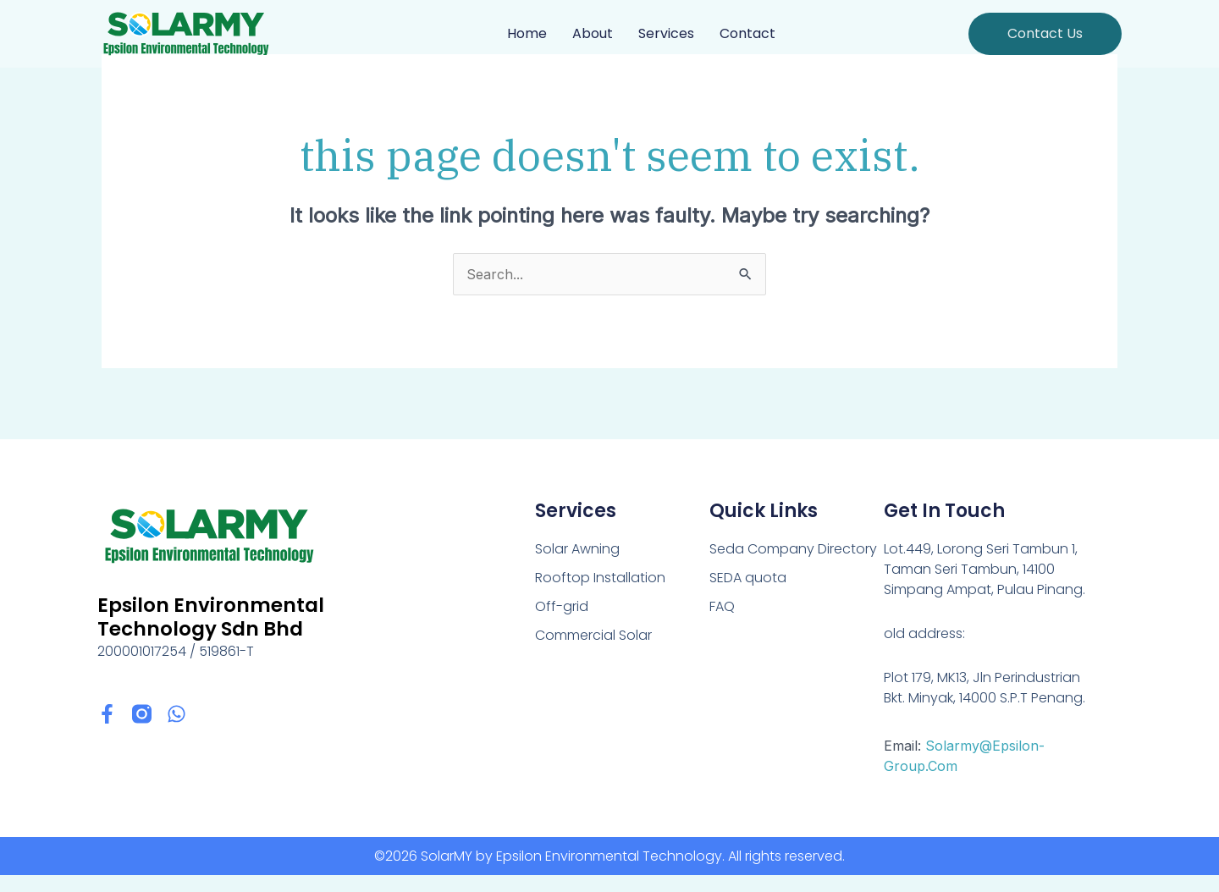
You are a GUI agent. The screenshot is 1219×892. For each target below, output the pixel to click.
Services (666, 33)
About (592, 33)
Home (527, 33)
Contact (747, 33)
